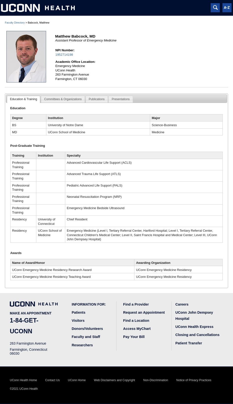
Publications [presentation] (97, 99)
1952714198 (64, 54)
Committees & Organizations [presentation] (63, 99)
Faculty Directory (15, 22)
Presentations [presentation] (120, 99)
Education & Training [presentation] (23, 99)
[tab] (23, 99)
